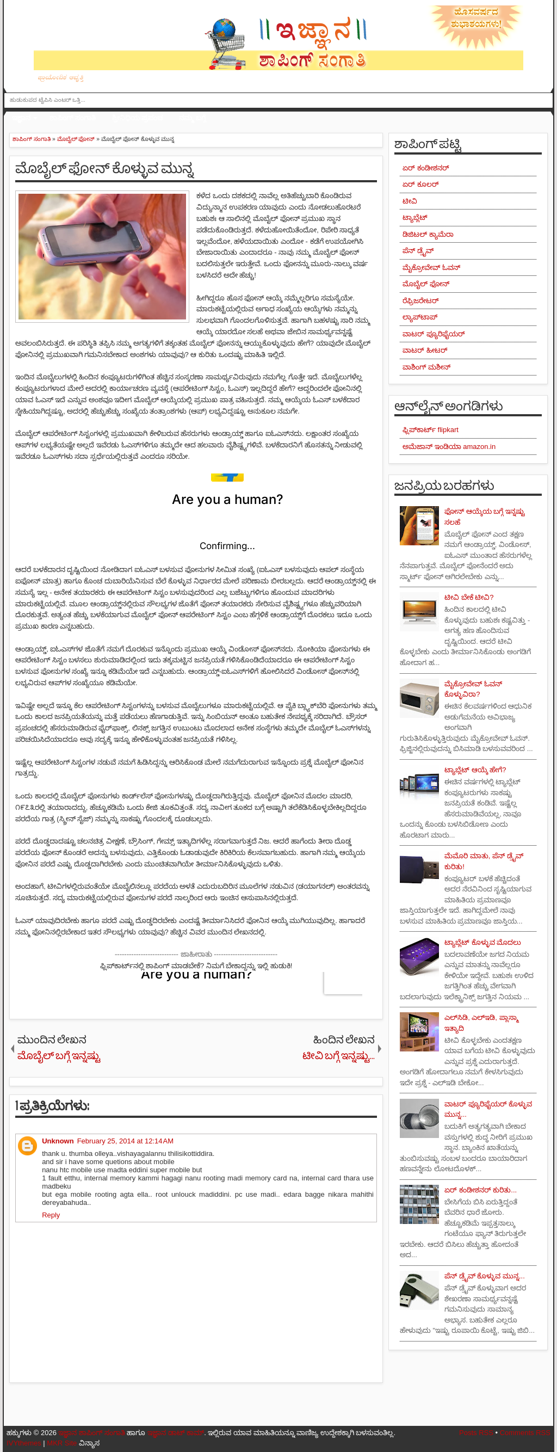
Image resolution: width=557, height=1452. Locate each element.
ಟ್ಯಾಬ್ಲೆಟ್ (415, 217)
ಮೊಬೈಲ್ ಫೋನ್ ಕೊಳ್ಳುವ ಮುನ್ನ (104, 168)
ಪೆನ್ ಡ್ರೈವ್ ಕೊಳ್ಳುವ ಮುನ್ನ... (484, 1276)
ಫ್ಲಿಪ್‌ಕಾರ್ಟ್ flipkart (431, 430)
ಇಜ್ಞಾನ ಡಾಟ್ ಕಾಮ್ (175, 1433)
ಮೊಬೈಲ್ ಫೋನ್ (426, 284)
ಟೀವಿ (410, 201)
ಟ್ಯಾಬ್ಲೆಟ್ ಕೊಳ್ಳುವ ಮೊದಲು (482, 942)
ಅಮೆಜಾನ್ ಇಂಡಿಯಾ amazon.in (449, 446)
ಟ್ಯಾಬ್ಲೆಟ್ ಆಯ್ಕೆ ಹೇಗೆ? (475, 770)
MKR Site (62, 1443)
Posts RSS (476, 1433)
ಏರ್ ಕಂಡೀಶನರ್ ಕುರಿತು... (480, 1190)
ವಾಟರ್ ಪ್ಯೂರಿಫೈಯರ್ (434, 334)
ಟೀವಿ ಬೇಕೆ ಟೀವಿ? (468, 597)
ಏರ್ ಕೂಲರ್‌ (421, 184)
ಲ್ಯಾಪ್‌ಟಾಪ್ (420, 317)
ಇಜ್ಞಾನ (21, 118)
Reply (51, 1215)
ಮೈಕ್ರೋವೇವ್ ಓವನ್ (431, 267)
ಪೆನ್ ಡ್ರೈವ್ (418, 251)
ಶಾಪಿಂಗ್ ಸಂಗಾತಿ (72, 118)
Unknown (58, 1141)
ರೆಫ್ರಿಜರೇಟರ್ (421, 301)
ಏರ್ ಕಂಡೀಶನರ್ (426, 168)
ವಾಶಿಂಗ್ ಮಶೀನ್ (426, 367)
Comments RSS (525, 1433)
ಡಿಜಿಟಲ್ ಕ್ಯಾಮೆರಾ (428, 234)
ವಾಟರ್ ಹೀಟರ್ (425, 350)
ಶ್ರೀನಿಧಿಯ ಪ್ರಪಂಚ (137, 118)
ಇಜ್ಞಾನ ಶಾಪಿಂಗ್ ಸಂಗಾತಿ (91, 1433)
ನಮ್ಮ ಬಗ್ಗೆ (192, 118)
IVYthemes (24, 1443)
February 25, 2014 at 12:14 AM (125, 1141)
